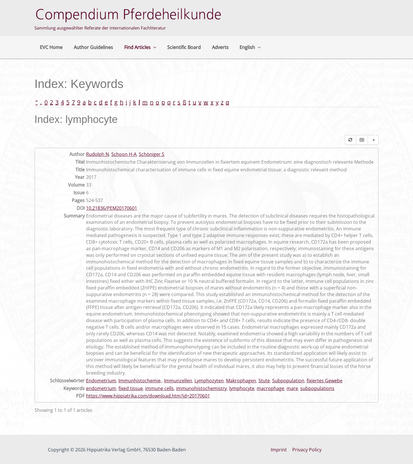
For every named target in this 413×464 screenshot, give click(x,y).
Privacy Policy (306, 450)
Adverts (211, 47)
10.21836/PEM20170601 (111, 208)
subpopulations (317, 388)
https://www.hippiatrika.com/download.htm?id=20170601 (148, 396)
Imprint (279, 450)
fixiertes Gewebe (324, 380)
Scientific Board (177, 47)
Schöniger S (151, 154)
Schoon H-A (124, 154)
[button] (148, 47)
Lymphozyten (209, 380)
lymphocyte (241, 388)
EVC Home (50, 47)
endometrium (101, 388)
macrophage (270, 388)
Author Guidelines (90, 47)
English (239, 47)
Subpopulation (288, 380)
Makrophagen (241, 380)
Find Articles (135, 47)
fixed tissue (130, 388)
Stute (264, 380)
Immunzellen (178, 380)
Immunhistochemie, (140, 380)
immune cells (159, 388)
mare (292, 388)
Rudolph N (97, 154)
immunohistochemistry (201, 388)
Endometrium (101, 380)
